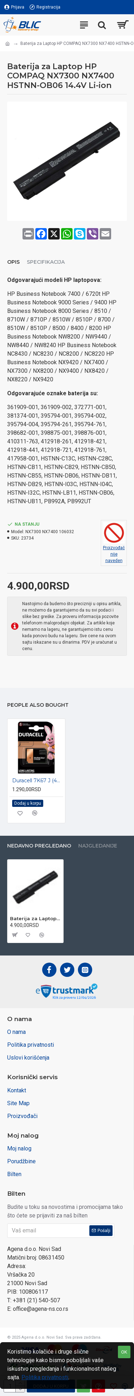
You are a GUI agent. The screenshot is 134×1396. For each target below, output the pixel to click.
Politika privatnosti (44, 1377)
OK (124, 1352)
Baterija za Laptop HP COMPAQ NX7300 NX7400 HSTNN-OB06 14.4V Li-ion (35, 918)
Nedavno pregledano (39, 846)
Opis (13, 262)
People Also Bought (38, 705)
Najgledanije (97, 846)
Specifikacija (46, 262)
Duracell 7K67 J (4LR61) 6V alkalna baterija (37, 780)
